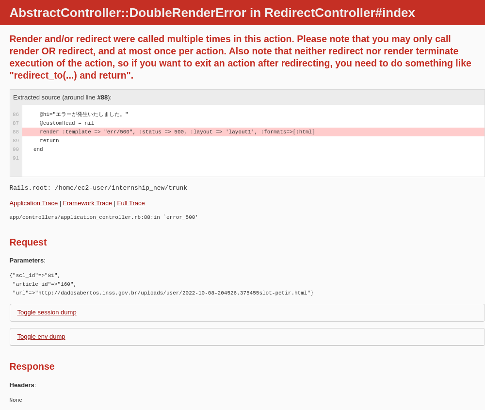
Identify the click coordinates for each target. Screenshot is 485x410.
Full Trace (131, 203)
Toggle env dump (41, 336)
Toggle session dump (47, 312)
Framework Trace (87, 203)
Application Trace (34, 203)
